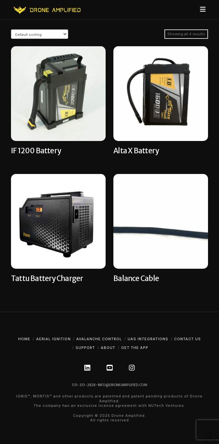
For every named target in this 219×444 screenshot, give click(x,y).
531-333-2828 (83, 385)
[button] (203, 9)
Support (85, 347)
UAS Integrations (148, 339)
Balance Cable (136, 278)
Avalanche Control (99, 339)
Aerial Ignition (53, 339)
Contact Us (187, 339)
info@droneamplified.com (122, 385)
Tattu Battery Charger (47, 278)
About (108, 347)
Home (24, 339)
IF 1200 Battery (36, 150)
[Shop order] (39, 34)
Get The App (134, 347)
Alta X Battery (136, 150)
